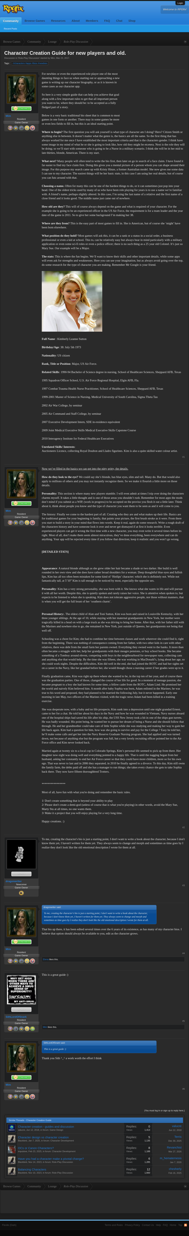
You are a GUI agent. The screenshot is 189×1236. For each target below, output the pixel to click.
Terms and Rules (114, 1225)
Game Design (56, 1130)
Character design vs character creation (43, 1137)
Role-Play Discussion (28, 58)
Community (11, 21)
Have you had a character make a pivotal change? (51, 1158)
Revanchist (174, 1147)
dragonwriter (14, 881)
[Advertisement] (154, 97)
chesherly (175, 1169)
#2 (183, 827)
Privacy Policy (132, 1225)
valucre (21, 1130)
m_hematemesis (171, 1158)
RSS (185, 1225)
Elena (46, 959)
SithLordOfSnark (16, 1016)
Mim (53, 58)
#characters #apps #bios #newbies (29, 63)
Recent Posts (10, 28)
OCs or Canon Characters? (36, 1148)
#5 (183, 1021)
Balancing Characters (32, 1169)
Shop (132, 20)
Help (158, 1225)
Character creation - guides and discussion (46, 1126)
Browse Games (35, 20)
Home (173, 1225)
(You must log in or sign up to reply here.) (164, 1110)
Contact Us (148, 1225)
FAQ (107, 20)
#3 (183, 885)
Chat (119, 20)
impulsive (22, 1151)
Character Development (62, 1140)
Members (92, 20)
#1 (183, 457)
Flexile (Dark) (9, 1225)
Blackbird (22, 1140)
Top (180, 1225)
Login (180, 3)
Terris (178, 1136)
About (76, 20)
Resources (58, 20)
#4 (183, 953)
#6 (183, 1089)
